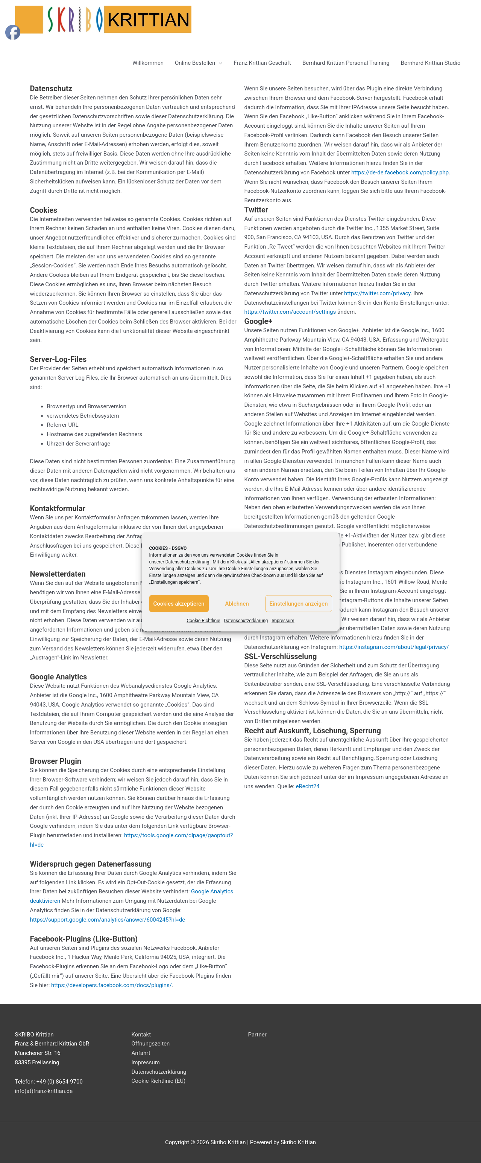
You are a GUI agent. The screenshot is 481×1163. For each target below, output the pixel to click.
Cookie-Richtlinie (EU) (159, 1081)
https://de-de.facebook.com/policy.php (400, 172)
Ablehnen (237, 603)
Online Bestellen (195, 63)
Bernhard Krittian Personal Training (346, 63)
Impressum (283, 620)
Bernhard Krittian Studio (431, 63)
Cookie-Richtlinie (203, 620)
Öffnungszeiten (151, 1043)
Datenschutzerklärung (187, 562)
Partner (257, 1034)
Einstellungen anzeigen (299, 603)
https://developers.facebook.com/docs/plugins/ (111, 985)
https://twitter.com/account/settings (290, 311)
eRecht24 (308, 786)
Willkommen (148, 63)
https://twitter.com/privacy (377, 293)
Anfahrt (141, 1053)
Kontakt (141, 1034)
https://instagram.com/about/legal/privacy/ (394, 647)
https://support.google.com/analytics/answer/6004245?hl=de (107, 919)
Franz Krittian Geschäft (262, 63)
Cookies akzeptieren (179, 603)
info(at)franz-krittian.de (44, 1091)
